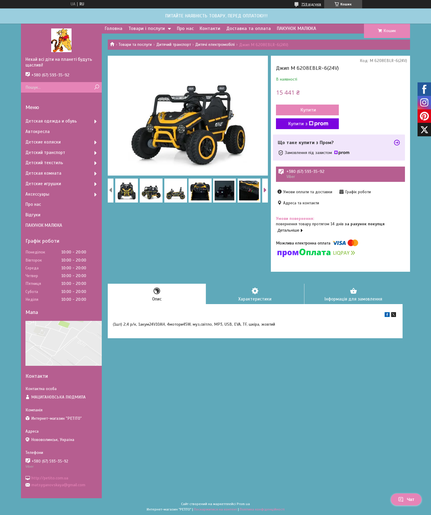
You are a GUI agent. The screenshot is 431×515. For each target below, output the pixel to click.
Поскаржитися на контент (215, 509)
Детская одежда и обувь (51, 121)
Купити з (308, 124)
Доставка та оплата (248, 28)
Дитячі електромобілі (215, 44)
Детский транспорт (45, 152)
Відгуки (32, 215)
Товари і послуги (146, 28)
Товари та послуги (135, 44)
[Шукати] (96, 87)
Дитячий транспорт (173, 44)
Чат (406, 499)
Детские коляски (43, 142)
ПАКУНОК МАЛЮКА (296, 28)
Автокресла (37, 131)
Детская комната (43, 173)
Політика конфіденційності (262, 509)
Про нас (185, 28)
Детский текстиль (44, 162)
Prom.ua (243, 504)
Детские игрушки (43, 183)
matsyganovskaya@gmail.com (58, 484)
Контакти (210, 28)
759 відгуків (311, 4)
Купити (308, 110)
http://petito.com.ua (49, 477)
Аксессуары (37, 194)
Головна (113, 28)
